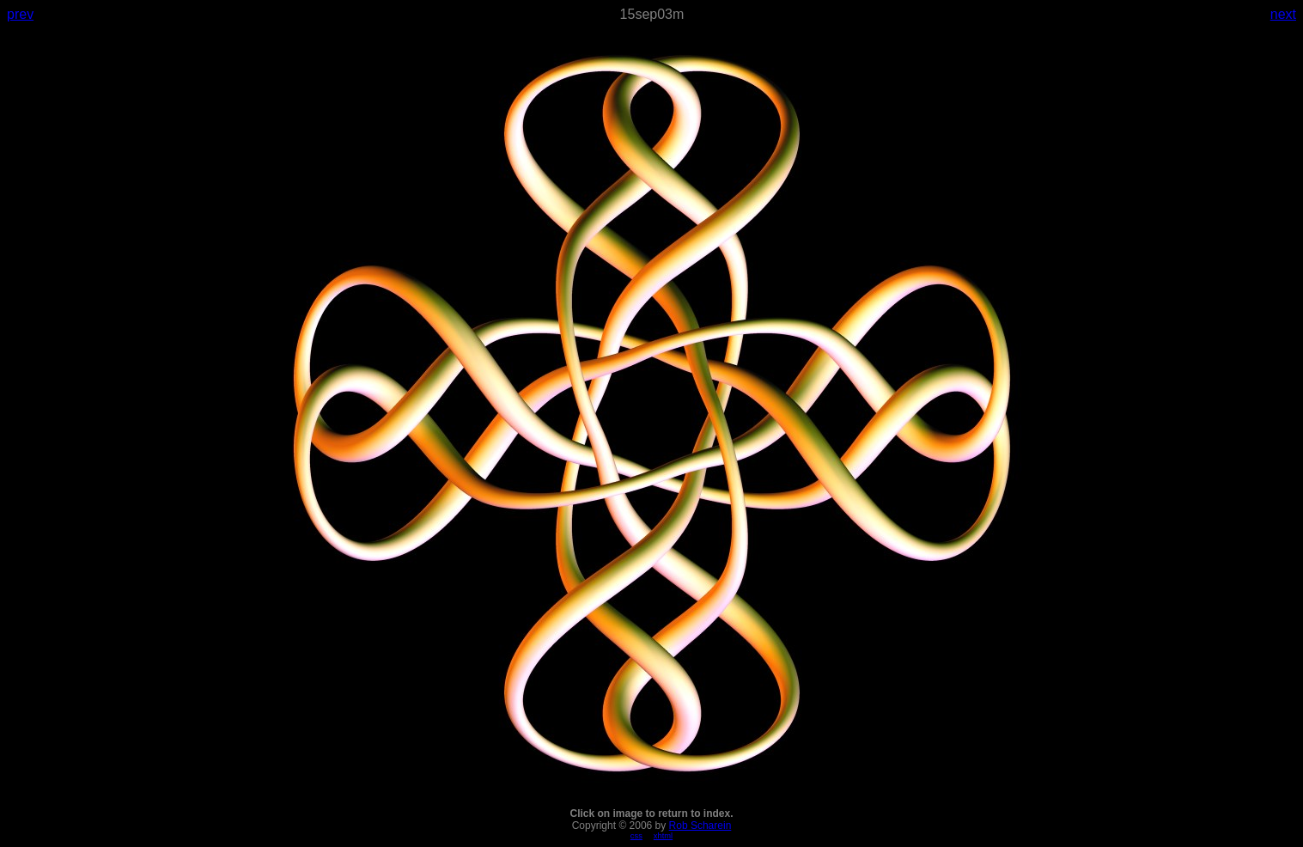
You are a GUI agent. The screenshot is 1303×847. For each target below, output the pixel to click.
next (1283, 14)
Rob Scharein (700, 826)
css (636, 836)
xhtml (663, 836)
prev (20, 14)
